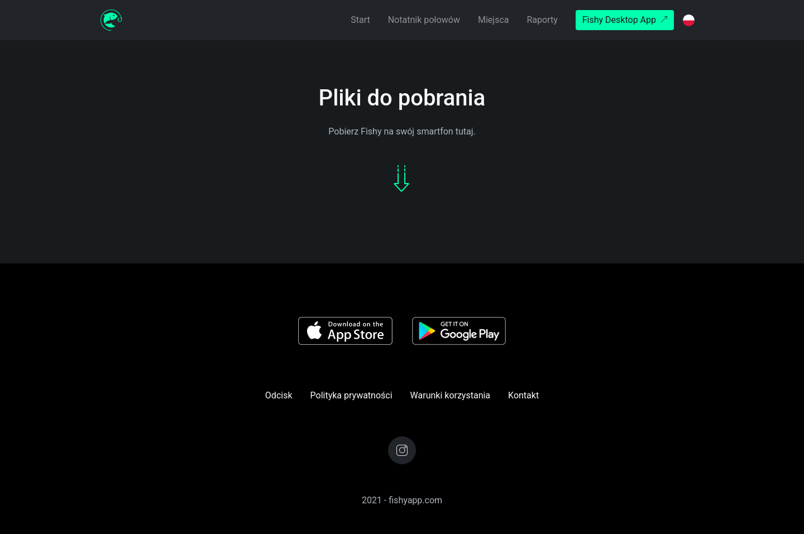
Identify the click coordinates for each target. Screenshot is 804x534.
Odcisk (279, 395)
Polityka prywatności (351, 395)
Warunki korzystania (450, 395)
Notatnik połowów (424, 20)
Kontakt (523, 395)
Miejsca (493, 20)
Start (360, 20)
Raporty (542, 20)
